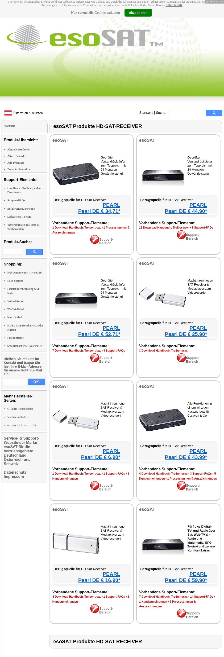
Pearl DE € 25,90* (186, 334)
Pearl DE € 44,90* (186, 211)
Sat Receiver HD (21, 425)
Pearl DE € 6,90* (100, 457)
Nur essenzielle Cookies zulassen (95, 12)
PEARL (111, 205)
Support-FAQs (16, 200)
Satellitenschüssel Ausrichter (24, 346)
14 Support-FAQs (201, 596)
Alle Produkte (15, 162)
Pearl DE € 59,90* (186, 580)
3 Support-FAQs (201, 473)
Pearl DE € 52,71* (99, 334)
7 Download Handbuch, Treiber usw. (76, 350)
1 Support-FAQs (114, 473)
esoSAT (60, 140)
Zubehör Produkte (18, 169)
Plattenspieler (20, 408)
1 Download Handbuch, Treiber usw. (76, 227)
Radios (17, 417)
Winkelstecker (16, 301)
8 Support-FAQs (202, 227)
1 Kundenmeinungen (153, 601)
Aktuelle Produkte (18, 149)
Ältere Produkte (17, 156)
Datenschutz (174, 5)
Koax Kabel (14, 317)
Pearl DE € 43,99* (186, 457)
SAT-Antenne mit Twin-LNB (24, 272)
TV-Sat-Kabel (15, 309)
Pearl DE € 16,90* (99, 580)
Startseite (146, 113)
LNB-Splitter (15, 280)
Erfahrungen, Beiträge (21, 208)
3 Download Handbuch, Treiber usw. (163, 350)
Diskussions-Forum (19, 216)
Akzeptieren (138, 12)
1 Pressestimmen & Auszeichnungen (192, 478)
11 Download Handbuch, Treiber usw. (164, 227)
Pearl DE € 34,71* (99, 211)
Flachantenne (15, 338)
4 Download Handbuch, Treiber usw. (163, 473)
